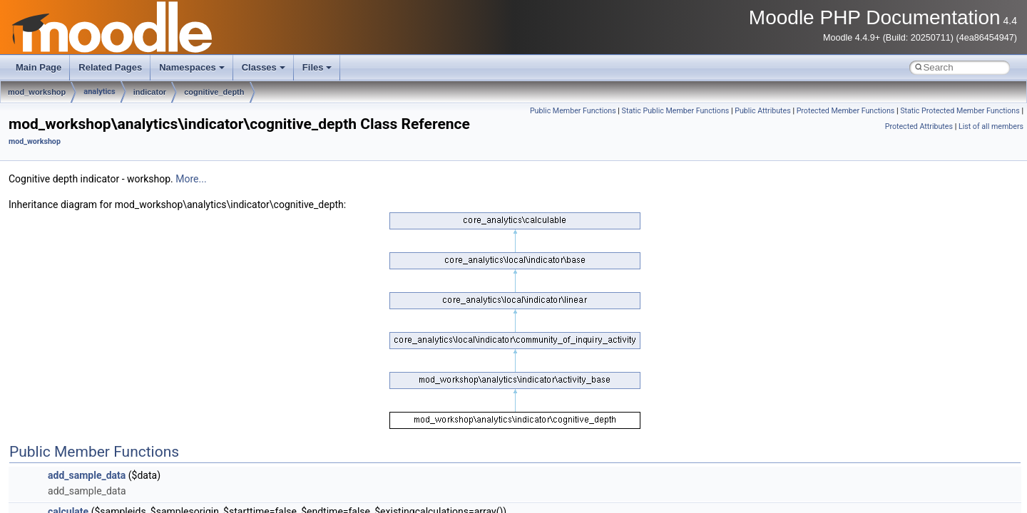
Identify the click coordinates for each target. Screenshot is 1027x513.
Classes (263, 67)
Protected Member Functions (846, 110)
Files (317, 67)
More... (190, 179)
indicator (149, 92)
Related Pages (110, 67)
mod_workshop (37, 92)
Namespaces (192, 67)
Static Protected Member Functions (960, 110)
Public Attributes (763, 110)
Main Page (38, 67)
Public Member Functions (573, 110)
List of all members (991, 126)
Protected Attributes (919, 126)
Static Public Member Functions (676, 110)
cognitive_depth (214, 92)
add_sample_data (87, 475)
